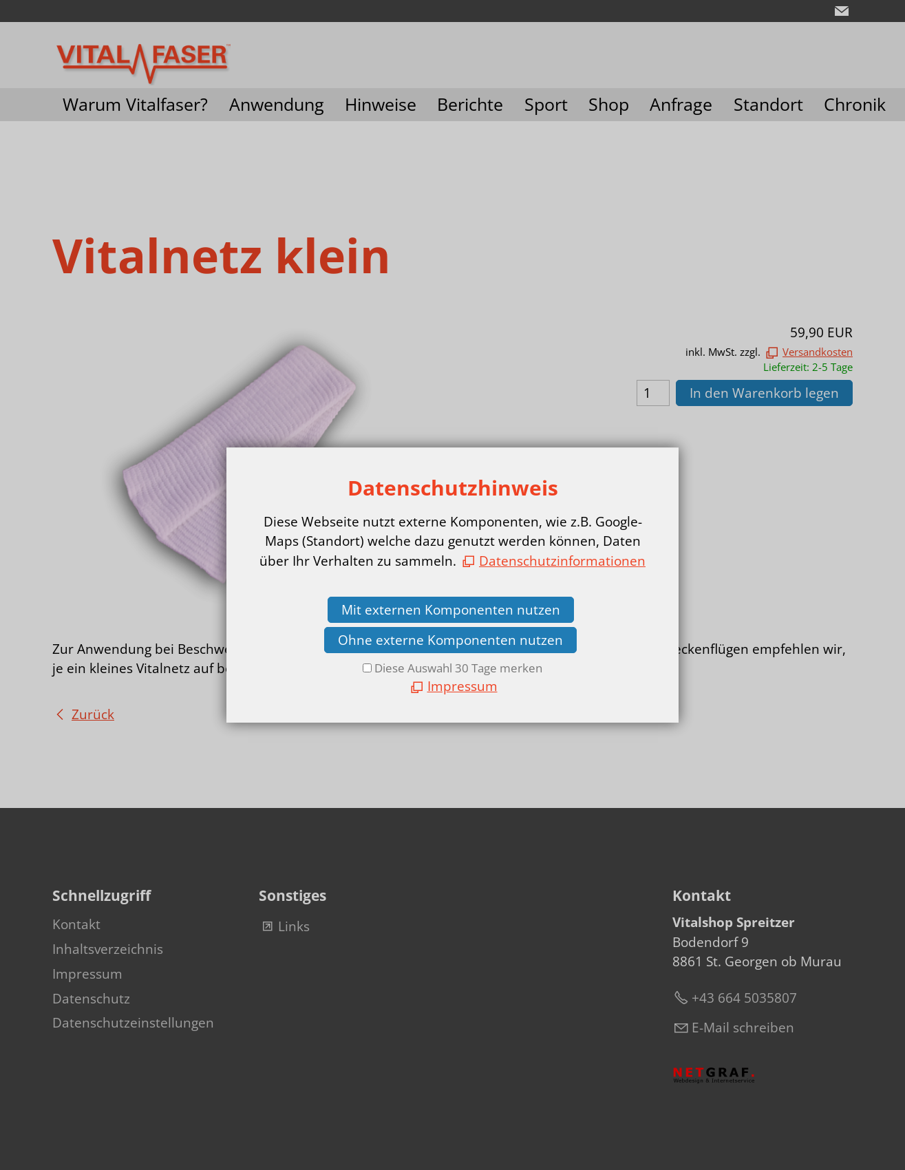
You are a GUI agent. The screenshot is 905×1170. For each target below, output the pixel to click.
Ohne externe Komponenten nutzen (450, 640)
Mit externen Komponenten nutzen (450, 610)
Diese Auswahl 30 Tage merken (458, 668)
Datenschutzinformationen (562, 561)
